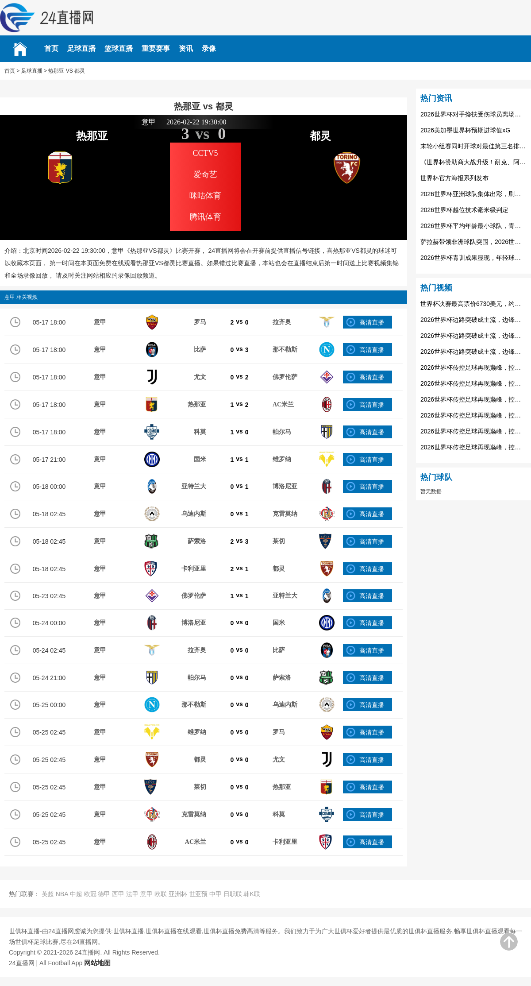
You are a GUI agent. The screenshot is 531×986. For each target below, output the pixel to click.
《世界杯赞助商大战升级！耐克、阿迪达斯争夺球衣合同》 (473, 162)
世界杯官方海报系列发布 (454, 178)
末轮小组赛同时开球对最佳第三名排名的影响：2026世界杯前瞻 (473, 146)
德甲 (104, 893)
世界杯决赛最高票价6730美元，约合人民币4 (473, 303)
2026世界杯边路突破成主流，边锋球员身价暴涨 (473, 319)
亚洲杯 (178, 893)
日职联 (232, 893)
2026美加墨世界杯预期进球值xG (465, 130)
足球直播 (81, 48)
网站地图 (97, 963)
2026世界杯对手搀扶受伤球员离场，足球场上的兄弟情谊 (473, 114)
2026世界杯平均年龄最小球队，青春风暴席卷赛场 (473, 225)
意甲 (146, 893)
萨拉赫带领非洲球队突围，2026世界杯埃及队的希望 (473, 241)
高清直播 (371, 322)
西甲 (118, 893)
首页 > (11, 71)
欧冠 (90, 893)
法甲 (132, 893)
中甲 (215, 893)
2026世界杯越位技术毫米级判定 (464, 209)
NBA (62, 893)
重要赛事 (156, 48)
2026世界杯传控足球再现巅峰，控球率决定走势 (473, 367)
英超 (48, 893)
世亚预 (198, 893)
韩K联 (251, 893)
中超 (76, 893)
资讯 (186, 48)
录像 (209, 48)
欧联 (160, 893)
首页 (51, 48)
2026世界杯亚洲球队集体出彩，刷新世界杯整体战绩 (473, 193)
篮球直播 (118, 48)
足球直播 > (34, 71)
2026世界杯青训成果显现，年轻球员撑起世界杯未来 (473, 257)
